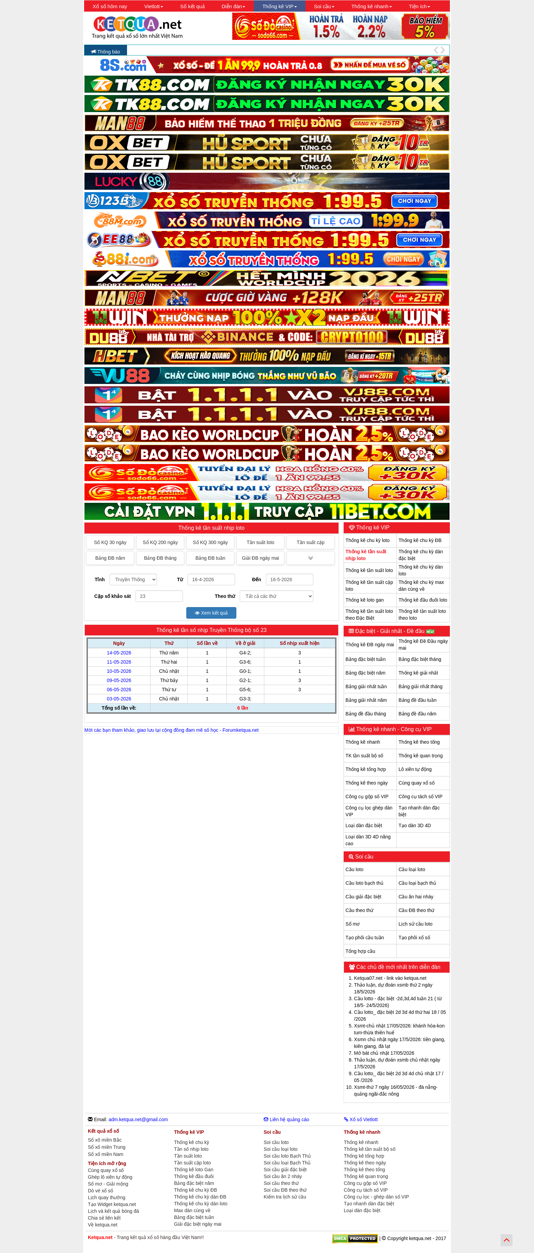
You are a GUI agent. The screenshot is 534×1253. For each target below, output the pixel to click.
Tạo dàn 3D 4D (414, 825)
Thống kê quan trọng (420, 755)
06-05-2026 (119, 689)
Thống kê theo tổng (419, 742)
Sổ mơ (353, 924)
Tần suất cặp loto (192, 1162)
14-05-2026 (119, 652)
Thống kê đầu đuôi (194, 1176)
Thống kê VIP (372, 527)
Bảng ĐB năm (110, 558)
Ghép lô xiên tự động (110, 1177)
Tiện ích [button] (419, 6)
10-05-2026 (119, 671)
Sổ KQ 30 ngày (110, 542)
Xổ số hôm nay (110, 6)
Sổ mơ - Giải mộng (108, 1184)
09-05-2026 (119, 680)
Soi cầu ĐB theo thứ (285, 1190)
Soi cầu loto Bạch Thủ (287, 1156)
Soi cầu (364, 857)
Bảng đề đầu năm (417, 713)
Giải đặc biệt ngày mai (197, 1224)
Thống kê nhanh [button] (371, 6)
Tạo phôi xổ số (414, 937)
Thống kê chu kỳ (191, 1142)
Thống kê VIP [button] (279, 6)
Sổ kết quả (192, 6)
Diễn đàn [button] (234, 6)
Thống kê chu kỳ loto (368, 540)
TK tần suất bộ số (364, 755)
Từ (180, 579)
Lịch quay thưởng (106, 1197)
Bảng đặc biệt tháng (419, 659)
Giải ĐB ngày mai (260, 558)
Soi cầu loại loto (280, 1149)
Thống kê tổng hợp (366, 769)
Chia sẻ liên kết (104, 1218)
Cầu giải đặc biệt (363, 896)
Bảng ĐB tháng (160, 558)
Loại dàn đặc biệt (364, 825)
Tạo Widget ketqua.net (112, 1204)
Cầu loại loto (411, 869)
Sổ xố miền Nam (105, 1154)
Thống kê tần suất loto (369, 570)
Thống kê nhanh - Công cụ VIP (393, 729)
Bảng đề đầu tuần (417, 700)
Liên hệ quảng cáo (286, 1119)
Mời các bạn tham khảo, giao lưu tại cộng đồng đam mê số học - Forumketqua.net (171, 730)
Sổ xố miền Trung (106, 1147)
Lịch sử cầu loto (415, 924)
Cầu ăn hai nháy (415, 896)
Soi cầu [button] (324, 6)
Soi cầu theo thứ (281, 1183)
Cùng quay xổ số (416, 783)
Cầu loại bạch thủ (417, 883)
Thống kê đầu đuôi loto (422, 600)
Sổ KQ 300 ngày (210, 542)
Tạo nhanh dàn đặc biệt (369, 1203)
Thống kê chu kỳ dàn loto (200, 1203)
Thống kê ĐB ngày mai (370, 644)
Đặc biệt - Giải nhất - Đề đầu (394, 631)
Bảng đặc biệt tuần (366, 659)
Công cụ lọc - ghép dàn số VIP (376, 1197)
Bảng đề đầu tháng (366, 713)
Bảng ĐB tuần (210, 558)
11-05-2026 (119, 662)
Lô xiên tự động (414, 769)
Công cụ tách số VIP (420, 796)
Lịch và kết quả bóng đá (113, 1211)
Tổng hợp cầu (360, 951)
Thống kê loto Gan (193, 1169)
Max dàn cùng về (192, 1210)
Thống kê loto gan (365, 600)
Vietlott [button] (153, 6)
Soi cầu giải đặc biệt (285, 1169)
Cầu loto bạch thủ (364, 883)
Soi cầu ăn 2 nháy (283, 1176)
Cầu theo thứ (360, 910)
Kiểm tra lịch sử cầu (285, 1197)
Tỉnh (100, 579)
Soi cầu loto (276, 1142)
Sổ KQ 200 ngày (160, 542)
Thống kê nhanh (363, 742)
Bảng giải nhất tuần (366, 686)
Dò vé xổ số (100, 1190)
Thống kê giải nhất (418, 673)
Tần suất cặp (311, 542)
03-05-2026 (119, 698)
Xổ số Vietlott (361, 1119)
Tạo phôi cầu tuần (365, 937)
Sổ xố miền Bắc (105, 1140)
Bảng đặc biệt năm (366, 673)
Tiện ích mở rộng (107, 1163)
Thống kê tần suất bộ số (369, 1149)
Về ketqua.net (102, 1224)
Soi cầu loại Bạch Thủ (287, 1162)
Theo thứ (225, 596)
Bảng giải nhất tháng (420, 686)
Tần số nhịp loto (191, 1149)
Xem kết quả (211, 613)
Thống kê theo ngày (367, 783)
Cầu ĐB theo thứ (416, 910)
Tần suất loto (260, 542)
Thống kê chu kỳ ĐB (419, 540)
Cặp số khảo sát (112, 596)
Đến (256, 579)
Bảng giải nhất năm (366, 700)
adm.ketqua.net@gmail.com (138, 1119)
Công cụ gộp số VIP (367, 796)
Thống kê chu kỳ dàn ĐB (200, 1197)
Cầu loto (354, 869)
